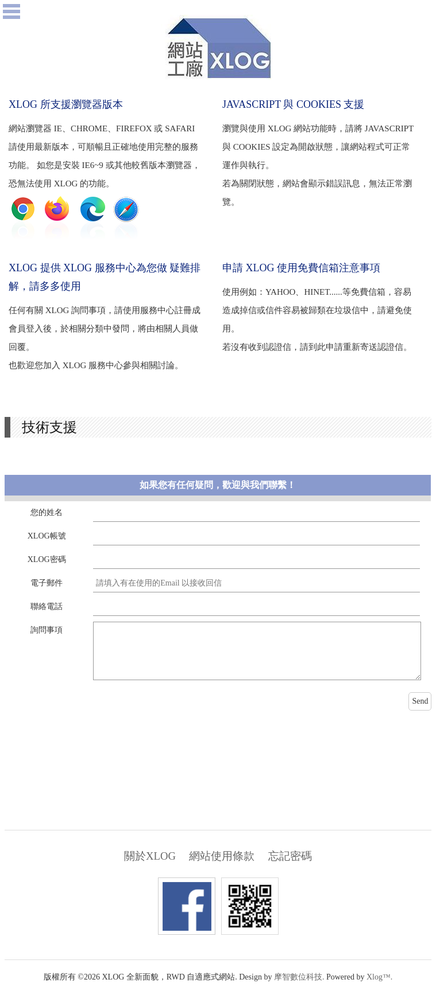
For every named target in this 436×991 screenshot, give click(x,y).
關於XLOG (150, 856)
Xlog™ (378, 977)
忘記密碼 (290, 856)
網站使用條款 (221, 856)
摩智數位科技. (299, 977)
